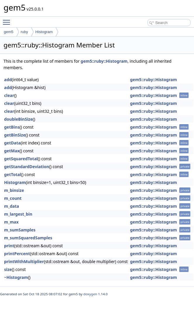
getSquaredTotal (21, 158)
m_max (11, 222)
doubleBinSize (18, 119)
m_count (13, 198)
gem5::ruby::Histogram (104, 61)
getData (12, 143)
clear (9, 95)
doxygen (90, 294)
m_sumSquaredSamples (28, 238)
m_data (11, 206)
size (8, 269)
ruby (24, 32)
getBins (12, 127)
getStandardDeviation (26, 166)
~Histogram (16, 277)
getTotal (12, 174)
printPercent (17, 253)
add (8, 79)
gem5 (8, 32)
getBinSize (14, 135)
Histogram (44, 32)
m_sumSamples (19, 230)
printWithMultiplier (24, 261)
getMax (12, 151)
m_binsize (14, 190)
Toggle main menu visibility (8, 20)
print (9, 245)
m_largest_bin (18, 214)
